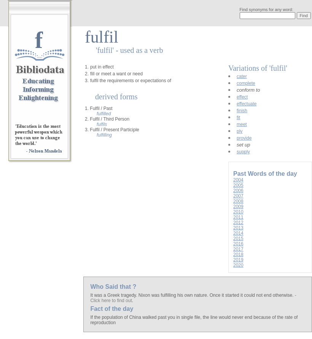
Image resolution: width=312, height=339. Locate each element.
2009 (238, 206)
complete (246, 83)
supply (243, 151)
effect (242, 97)
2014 (238, 233)
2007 (238, 196)
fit (238, 117)
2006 (238, 190)
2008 (238, 201)
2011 (238, 217)
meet (242, 124)
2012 (238, 222)
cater (242, 76)
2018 (238, 254)
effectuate (247, 104)
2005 (238, 185)
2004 (238, 180)
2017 (238, 249)
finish (242, 110)
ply (239, 131)
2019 (238, 260)
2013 (238, 228)
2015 (238, 238)
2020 (238, 265)
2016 (238, 244)
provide (244, 138)
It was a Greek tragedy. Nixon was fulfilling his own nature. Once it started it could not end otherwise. (192, 295)
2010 (238, 212)
